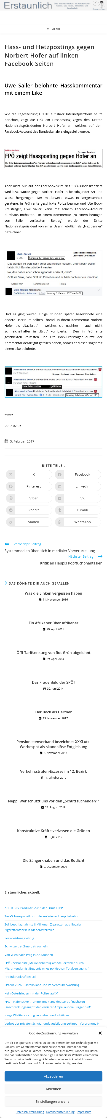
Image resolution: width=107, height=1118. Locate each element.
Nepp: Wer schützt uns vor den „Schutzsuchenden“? (53, 801)
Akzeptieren (53, 1076)
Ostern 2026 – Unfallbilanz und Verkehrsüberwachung (42, 985)
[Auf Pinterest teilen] (29, 486)
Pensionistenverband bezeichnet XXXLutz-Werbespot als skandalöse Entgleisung (53, 744)
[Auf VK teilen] (78, 498)
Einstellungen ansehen (53, 1101)
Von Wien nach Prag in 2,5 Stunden (29, 955)
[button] (100, 1033)
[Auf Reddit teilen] (29, 510)
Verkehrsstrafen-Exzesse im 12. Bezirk (53, 771)
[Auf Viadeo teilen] (29, 522)
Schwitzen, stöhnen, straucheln (26, 946)
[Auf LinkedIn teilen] (78, 486)
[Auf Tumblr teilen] (78, 510)
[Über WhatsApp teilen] (78, 522)
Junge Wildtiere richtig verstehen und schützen (37, 1015)
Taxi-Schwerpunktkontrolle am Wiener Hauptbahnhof (42, 916)
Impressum (84, 1112)
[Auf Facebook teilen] (78, 474)
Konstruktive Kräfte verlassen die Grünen (53, 830)
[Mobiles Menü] (53, 29)
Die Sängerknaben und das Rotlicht (53, 860)
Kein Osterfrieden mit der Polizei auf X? (32, 993)
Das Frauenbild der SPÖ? (53, 682)
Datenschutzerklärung (30, 1112)
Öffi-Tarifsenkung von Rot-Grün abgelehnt (53, 652)
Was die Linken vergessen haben (53, 593)
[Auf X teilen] (29, 474)
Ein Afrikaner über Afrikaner (53, 622)
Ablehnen (53, 1088)
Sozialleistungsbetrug (19, 938)
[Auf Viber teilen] (29, 498)
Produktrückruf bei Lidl (20, 977)
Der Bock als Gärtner (53, 712)
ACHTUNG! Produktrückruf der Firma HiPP (34, 908)
